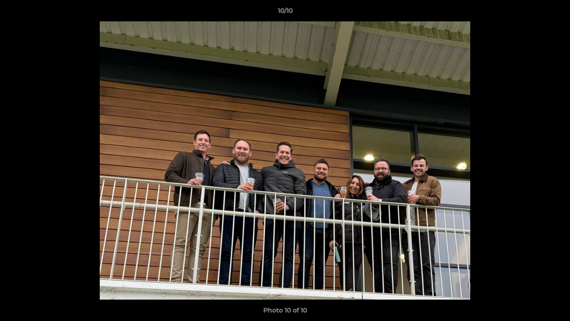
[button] (554, 13)
